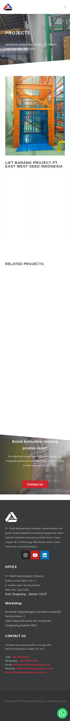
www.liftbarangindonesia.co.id (25, 672)
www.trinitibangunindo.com (34, 668)
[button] (65, 7)
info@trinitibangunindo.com (32, 664)
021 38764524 (21, 657)
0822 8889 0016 (28, 660)
